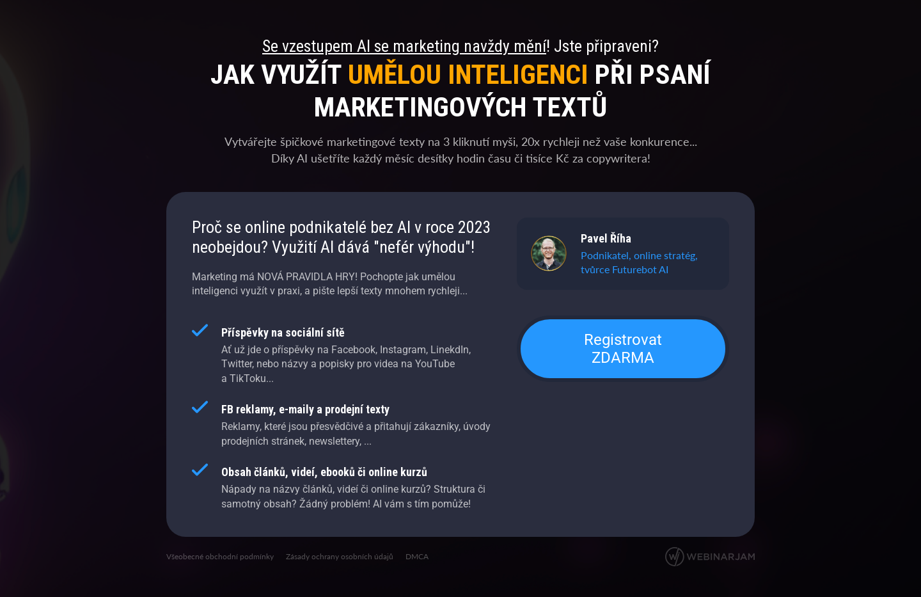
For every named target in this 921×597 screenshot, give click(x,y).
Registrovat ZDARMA (623, 349)
